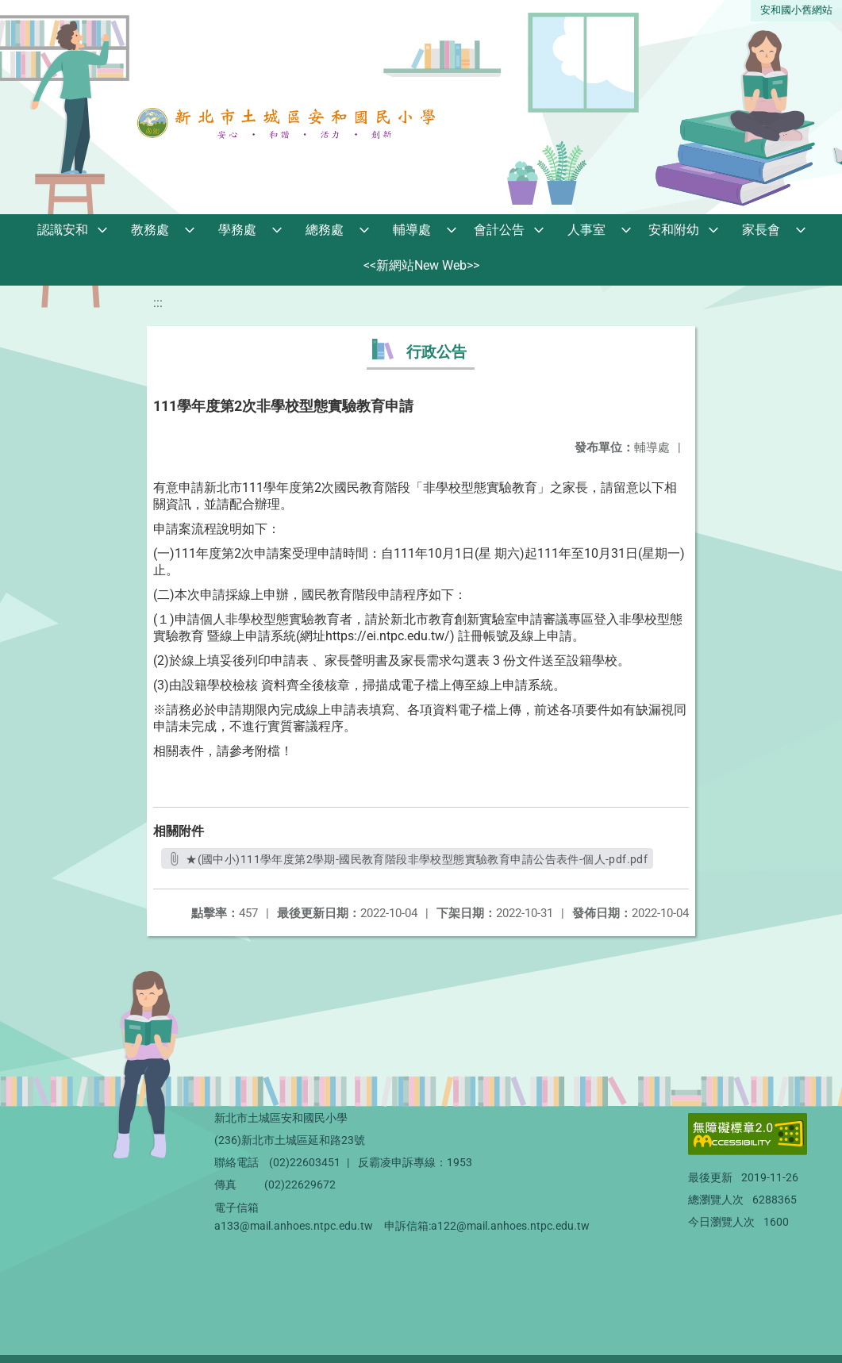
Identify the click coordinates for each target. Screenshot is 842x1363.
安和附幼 (673, 229)
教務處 (150, 229)
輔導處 (412, 229)
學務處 (237, 229)
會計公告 (499, 229)
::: (158, 302)
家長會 (761, 229)
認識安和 (62, 229)
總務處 (325, 229)
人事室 (586, 229)
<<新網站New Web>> (421, 265)
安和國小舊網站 (796, 10)
